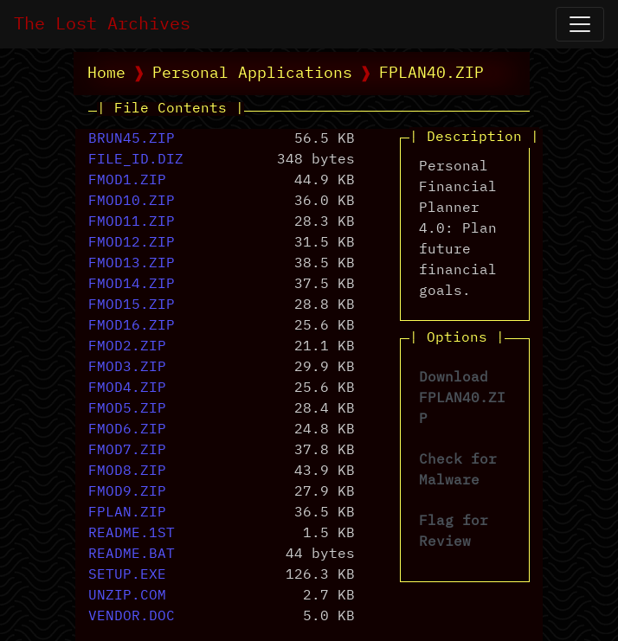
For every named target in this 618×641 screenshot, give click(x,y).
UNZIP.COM (127, 596)
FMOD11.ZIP (131, 222)
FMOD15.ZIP (131, 305)
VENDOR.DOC (131, 617)
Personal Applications (252, 73)
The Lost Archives (102, 24)
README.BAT (131, 554)
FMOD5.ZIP (127, 409)
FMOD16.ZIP (131, 326)
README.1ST (131, 534)
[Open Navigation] (580, 24)
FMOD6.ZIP (127, 430)
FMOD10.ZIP (131, 201)
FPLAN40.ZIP (431, 73)
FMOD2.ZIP (127, 347)
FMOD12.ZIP (131, 243)
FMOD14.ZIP (131, 285)
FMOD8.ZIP (127, 471)
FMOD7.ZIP (127, 451)
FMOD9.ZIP (127, 492)
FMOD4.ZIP (127, 388)
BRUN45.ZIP (131, 139)
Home (106, 73)
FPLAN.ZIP (127, 513)
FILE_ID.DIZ (135, 160)
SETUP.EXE (127, 575)
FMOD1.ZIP (127, 181)
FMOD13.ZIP (131, 264)
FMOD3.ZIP (127, 368)
